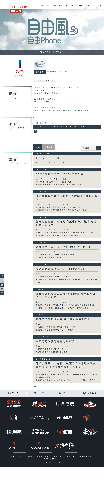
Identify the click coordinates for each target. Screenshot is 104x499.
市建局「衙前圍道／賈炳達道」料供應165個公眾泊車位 (62, 308)
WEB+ (60, 7)
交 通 (15, 393)
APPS (73, 7)
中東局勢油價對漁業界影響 (49, 258)
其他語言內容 (50, 459)
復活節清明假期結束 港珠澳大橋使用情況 (63, 319)
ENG (89, 6)
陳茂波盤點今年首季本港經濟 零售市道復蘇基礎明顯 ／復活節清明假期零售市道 (66, 365)
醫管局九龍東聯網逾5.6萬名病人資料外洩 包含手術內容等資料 (66, 380)
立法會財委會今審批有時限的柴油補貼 (61, 269)
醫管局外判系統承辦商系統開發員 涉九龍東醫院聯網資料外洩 (65, 305)
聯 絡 (66, 393)
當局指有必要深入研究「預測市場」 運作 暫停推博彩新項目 (64, 233)
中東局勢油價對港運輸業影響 (55, 341)
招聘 (22, 456)
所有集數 (40, 72)
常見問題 (58, 456)
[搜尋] (100, 5)
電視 (41, 7)
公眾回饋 (92, 393)
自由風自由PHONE (46, 123)
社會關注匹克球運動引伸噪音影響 (52, 352)
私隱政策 (71, 456)
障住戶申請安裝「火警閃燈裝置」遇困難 (55, 255)
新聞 (53, 7)
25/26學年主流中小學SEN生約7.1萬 (60, 174)
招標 (30, 456)
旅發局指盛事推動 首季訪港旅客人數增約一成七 (59, 185)
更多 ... (35, 386)
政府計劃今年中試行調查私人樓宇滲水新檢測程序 (59, 207)
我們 (79, 7)
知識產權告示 (43, 456)
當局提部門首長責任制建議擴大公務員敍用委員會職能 (61, 210)
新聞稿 (12, 456)
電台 (47, 7)
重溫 (66, 7)
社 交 (41, 393)
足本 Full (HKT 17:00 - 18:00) (52, 179)
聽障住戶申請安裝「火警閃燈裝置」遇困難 (64, 247)
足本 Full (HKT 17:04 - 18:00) (52, 163)
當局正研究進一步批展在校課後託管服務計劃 (57, 236)
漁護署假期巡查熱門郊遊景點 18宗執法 (54, 330)
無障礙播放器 (86, 456)
